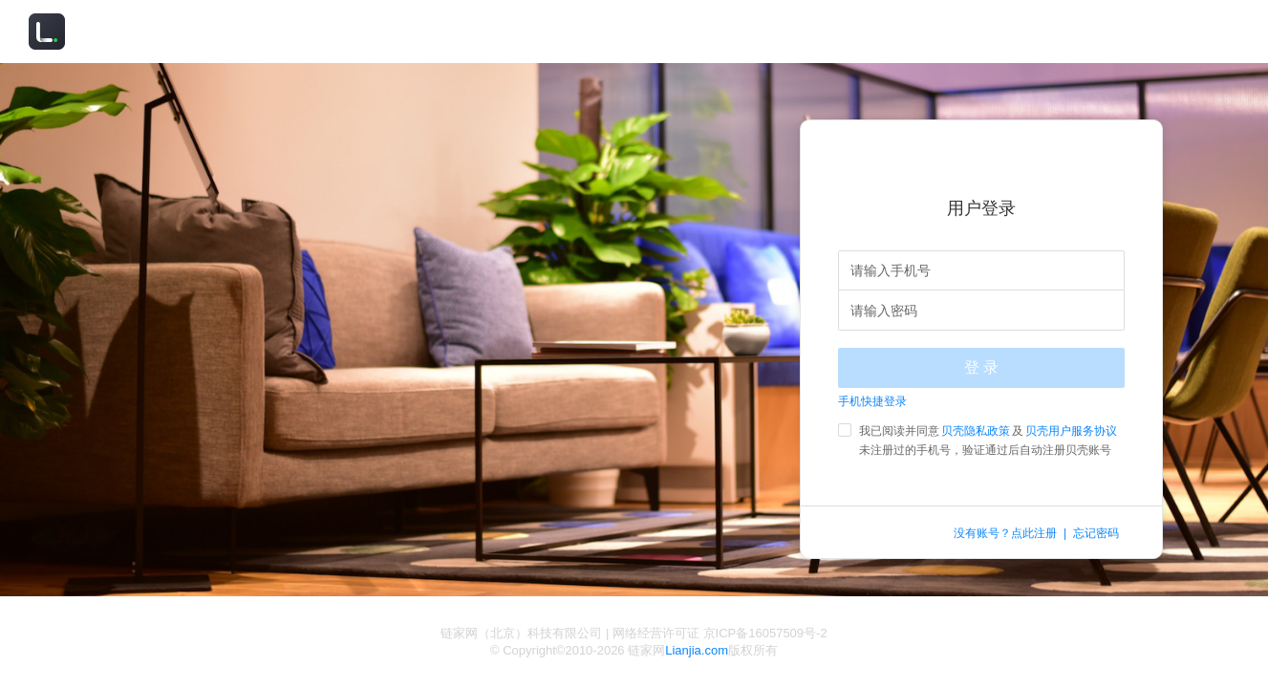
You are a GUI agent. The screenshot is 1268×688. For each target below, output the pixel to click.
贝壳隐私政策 (975, 431)
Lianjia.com (696, 650)
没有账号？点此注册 (1005, 533)
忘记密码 (1096, 533)
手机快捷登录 (872, 401)
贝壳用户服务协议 (1071, 431)
